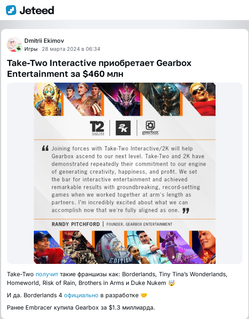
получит (47, 274)
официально (81, 295)
